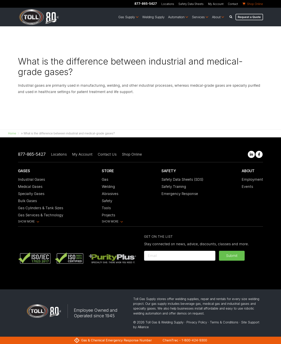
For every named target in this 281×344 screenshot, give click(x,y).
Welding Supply (153, 17)
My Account (215, 4)
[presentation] (174, 272)
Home (12, 133)
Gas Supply (126, 17)
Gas (105, 179)
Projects (108, 215)
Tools (106, 208)
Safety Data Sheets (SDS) (182, 179)
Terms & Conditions (224, 322)
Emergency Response (179, 194)
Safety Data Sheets (191, 4)
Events (247, 186)
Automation (176, 17)
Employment (252, 179)
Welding (108, 186)
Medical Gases (30, 186)
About (216, 17)
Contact (233, 4)
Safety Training (173, 186)
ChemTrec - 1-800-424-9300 (185, 340)
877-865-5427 (145, 4)
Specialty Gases (31, 194)
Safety (107, 201)
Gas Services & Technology (40, 215)
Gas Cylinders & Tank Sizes (40, 208)
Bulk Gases (27, 201)
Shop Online (132, 154)
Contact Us (107, 154)
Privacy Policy (196, 322)
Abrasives (110, 194)
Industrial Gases (31, 179)
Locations (167, 4)
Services (198, 17)
